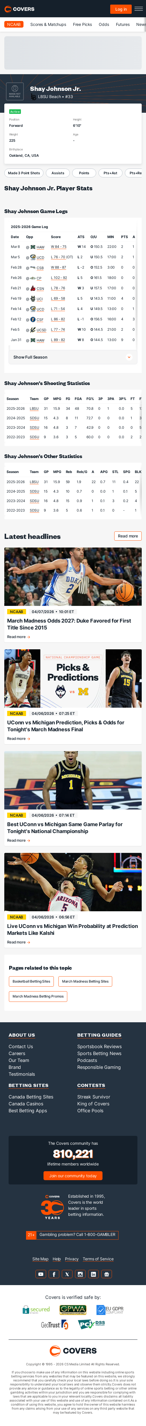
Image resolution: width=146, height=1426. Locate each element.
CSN (40, 288)
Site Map (40, 1258)
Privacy (72, 1258)
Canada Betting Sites (31, 1097)
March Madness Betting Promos (38, 996)
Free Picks (82, 24)
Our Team (19, 1060)
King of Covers (93, 1104)
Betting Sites (29, 1085)
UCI (40, 299)
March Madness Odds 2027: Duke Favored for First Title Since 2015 (69, 624)
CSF (40, 319)
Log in (121, 9)
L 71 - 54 (58, 309)
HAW (40, 247)
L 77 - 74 (58, 329)
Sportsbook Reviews (99, 1046)
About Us (22, 1034)
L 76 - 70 (58, 257)
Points (84, 173)
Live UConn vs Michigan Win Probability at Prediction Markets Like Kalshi (72, 929)
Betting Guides (99, 1034)
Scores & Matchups (48, 24)
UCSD (41, 330)
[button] (73, 357)
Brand (15, 1067)
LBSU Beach (49, 96)
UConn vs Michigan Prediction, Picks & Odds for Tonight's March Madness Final (65, 725)
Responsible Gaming (99, 1067)
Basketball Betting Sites (31, 981)
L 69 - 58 (58, 298)
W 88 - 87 (58, 267)
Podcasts (87, 1060)
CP (39, 278)
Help (57, 1258)
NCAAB (14, 24)
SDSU (34, 418)
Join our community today (73, 1175)
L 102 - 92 (59, 277)
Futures (123, 24)
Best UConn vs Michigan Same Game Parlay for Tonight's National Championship (65, 827)
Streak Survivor (93, 1097)
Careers (17, 1053)
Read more (130, 536)
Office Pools (90, 1110)
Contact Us (21, 1046)
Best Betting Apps (28, 1110)
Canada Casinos (26, 1104)
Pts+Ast (110, 173)
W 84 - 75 (58, 246)
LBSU (34, 408)
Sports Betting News (99, 1053)
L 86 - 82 (58, 319)
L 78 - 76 (58, 288)
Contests (91, 1085)
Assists (58, 173)
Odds (104, 24)
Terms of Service (98, 1258)
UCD (40, 257)
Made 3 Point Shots (24, 173)
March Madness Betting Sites (85, 981)
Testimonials (22, 1074)
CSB (40, 268)
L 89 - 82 (58, 340)
